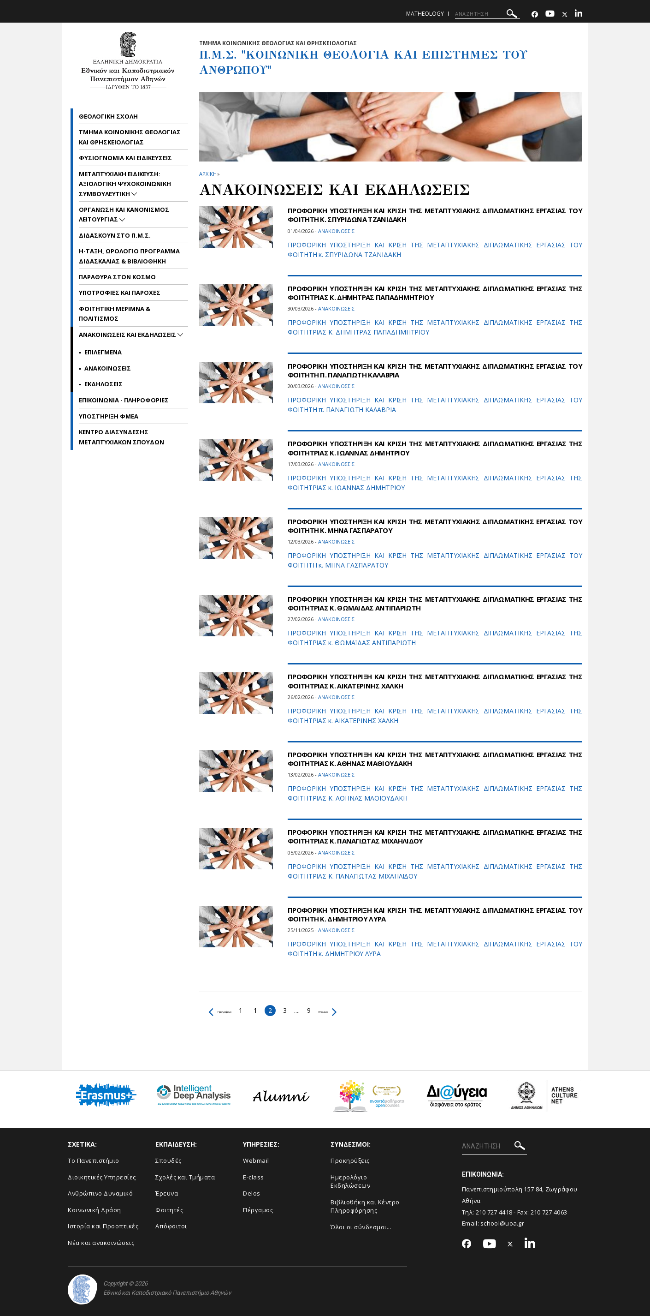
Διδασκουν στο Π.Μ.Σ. (115, 235)
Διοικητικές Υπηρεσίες (102, 1177)
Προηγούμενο (233, 1010)
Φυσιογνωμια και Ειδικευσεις (125, 158)
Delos (251, 1193)
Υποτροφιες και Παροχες (119, 292)
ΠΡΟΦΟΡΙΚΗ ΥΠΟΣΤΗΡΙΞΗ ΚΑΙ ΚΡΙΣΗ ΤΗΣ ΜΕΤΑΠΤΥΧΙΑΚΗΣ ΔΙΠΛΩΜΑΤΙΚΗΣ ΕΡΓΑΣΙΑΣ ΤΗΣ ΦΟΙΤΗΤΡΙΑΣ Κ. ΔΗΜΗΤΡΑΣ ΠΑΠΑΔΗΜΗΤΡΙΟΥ (435, 292)
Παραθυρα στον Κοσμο (117, 277)
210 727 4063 (549, 1212)
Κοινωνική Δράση (94, 1210)
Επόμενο (363, 1010)
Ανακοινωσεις (107, 368)
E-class (253, 1177)
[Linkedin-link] (578, 14)
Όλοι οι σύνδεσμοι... (361, 1227)
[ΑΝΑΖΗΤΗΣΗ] (487, 14)
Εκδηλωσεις (103, 384)
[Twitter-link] (564, 14)
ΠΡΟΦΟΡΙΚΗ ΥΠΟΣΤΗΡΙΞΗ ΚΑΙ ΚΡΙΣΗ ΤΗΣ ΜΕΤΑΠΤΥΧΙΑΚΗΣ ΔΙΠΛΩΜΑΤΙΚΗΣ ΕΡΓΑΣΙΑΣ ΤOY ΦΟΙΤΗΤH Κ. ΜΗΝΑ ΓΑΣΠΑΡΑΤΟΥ (435, 525)
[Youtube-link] (550, 14)
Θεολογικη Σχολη (108, 116)
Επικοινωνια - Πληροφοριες (124, 400)
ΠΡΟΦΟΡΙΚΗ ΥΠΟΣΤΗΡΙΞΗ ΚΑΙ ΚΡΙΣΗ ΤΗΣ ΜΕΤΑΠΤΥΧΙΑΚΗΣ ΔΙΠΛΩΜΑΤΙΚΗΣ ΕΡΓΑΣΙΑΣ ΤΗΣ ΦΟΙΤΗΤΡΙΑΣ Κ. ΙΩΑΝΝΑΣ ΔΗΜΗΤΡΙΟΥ (435, 447)
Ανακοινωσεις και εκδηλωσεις (128, 334)
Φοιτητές (169, 1210)
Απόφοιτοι (171, 1226)
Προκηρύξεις (350, 1160)
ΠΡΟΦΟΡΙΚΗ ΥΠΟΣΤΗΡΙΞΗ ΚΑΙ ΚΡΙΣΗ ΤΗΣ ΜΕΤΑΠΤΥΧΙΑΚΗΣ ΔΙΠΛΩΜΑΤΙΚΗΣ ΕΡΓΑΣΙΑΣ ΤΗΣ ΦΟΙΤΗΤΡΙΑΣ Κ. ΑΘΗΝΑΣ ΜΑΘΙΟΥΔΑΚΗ (435, 758)
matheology (425, 14)
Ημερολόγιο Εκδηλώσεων (350, 1181)
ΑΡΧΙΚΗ (207, 173)
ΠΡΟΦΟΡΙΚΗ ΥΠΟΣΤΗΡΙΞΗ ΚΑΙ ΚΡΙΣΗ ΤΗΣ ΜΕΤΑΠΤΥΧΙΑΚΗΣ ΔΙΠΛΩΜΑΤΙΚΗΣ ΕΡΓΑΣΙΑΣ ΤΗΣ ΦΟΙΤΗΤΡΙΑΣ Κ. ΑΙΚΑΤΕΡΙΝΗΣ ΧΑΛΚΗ (435, 680)
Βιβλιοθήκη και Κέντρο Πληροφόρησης (365, 1206)
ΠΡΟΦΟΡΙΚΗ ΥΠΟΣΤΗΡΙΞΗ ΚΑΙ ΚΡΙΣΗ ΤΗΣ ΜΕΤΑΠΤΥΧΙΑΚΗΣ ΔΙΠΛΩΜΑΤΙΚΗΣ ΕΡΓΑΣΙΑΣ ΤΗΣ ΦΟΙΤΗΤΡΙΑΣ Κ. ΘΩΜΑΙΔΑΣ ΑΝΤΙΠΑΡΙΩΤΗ (435, 603)
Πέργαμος (258, 1210)
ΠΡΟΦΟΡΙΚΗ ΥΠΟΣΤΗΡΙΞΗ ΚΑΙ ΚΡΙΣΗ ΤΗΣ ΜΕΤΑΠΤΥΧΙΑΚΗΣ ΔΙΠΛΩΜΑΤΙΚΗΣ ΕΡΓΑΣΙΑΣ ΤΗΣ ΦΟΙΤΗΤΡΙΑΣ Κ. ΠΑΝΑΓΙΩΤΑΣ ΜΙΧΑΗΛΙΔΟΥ (435, 836)
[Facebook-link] (535, 14)
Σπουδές (168, 1160)
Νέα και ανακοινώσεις (101, 1242)
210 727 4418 (494, 1212)
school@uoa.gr (502, 1223)
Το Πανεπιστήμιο (93, 1160)
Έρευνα (166, 1193)
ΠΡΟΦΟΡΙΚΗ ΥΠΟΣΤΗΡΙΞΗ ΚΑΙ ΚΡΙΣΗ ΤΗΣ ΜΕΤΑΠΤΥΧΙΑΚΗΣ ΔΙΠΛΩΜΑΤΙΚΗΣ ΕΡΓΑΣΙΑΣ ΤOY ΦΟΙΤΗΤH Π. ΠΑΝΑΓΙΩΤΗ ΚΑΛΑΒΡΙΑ (435, 370)
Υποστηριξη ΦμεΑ (108, 416)
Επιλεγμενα (103, 352)
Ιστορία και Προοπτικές (103, 1226)
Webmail (256, 1160)
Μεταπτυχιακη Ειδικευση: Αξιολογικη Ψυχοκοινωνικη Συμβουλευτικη (125, 184)
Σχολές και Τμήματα (185, 1177)
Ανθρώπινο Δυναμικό (100, 1193)
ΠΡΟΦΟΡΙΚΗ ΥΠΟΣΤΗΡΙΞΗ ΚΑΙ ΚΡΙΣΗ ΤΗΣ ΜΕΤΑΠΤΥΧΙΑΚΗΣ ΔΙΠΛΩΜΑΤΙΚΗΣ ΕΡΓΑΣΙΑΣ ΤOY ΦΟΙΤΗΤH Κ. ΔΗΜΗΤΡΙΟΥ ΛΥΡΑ (435, 914)
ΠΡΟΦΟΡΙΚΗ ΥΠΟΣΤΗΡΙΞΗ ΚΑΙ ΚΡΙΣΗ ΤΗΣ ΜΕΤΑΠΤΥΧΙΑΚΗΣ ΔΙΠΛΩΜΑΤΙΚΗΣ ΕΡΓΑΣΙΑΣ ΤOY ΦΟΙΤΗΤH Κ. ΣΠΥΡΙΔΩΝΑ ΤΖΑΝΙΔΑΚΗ (435, 214)
